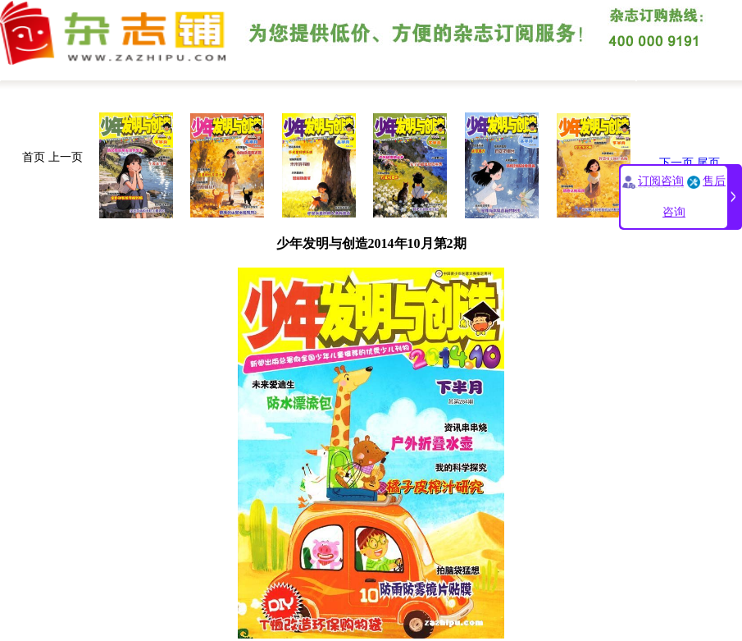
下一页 (676, 163)
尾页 (708, 163)
